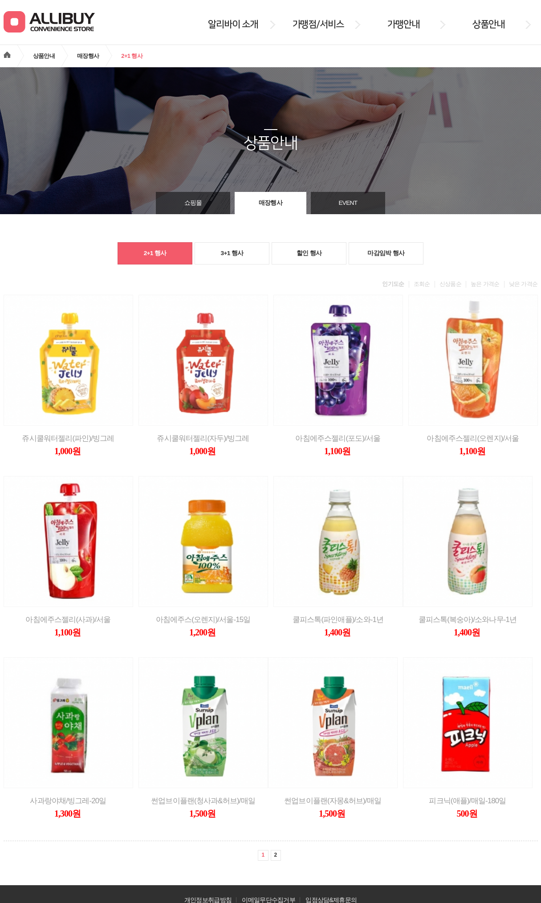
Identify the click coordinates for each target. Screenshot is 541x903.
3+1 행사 (232, 253)
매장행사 (88, 56)
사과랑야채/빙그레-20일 (68, 801)
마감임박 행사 (385, 253)
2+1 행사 (155, 253)
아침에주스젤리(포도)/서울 (337, 438)
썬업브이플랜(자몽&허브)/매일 (332, 801)
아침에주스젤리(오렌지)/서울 (473, 438)
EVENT (347, 202)
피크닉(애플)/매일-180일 (467, 801)
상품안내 (44, 56)
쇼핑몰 (193, 202)
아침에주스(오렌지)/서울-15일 (203, 619)
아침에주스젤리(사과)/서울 (67, 619)
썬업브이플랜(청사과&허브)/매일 (203, 801)
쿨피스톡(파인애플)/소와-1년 (338, 619)
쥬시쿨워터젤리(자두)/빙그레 (203, 438)
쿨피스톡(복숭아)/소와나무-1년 (468, 619)
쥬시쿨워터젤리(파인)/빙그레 (68, 438)
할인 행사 (309, 253)
